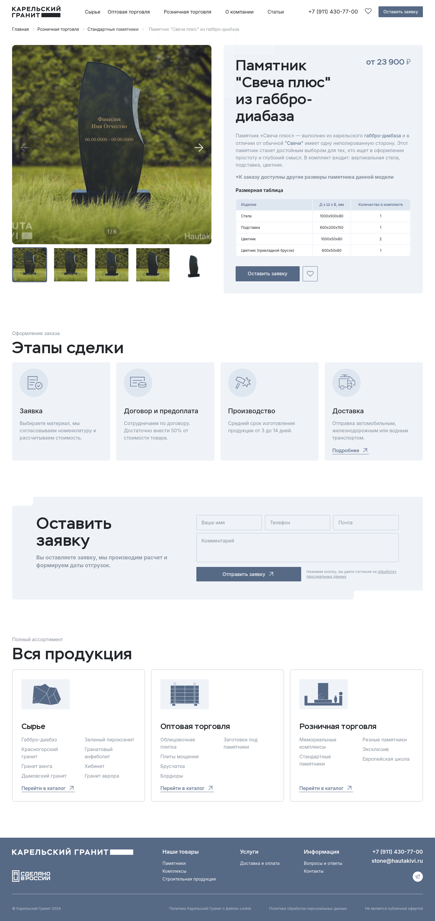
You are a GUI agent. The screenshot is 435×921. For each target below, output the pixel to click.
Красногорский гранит (39, 752)
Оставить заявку (400, 11)
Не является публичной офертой (394, 908)
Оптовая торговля (129, 12)
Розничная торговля (187, 12)
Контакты (314, 870)
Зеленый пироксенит (109, 739)
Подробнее (350, 450)
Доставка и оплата (260, 862)
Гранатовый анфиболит (99, 752)
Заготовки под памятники (240, 743)
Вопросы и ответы (323, 862)
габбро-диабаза (383, 136)
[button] (198, 147)
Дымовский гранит (44, 775)
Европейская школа (386, 759)
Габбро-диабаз (39, 739)
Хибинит (95, 766)
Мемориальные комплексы (318, 743)
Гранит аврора (102, 775)
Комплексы (174, 870)
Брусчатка (172, 766)
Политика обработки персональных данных (308, 908)
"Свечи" (294, 143)
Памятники (174, 862)
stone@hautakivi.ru (397, 860)
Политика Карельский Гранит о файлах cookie (210, 908)
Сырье (93, 12)
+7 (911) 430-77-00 (333, 11)
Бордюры (171, 775)
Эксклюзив (375, 749)
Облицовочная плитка (177, 743)
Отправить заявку (234, 573)
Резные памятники (384, 739)
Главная (20, 29)
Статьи (275, 12)
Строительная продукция (189, 878)
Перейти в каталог (48, 787)
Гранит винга (36, 766)
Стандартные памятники (113, 29)
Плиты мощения (179, 756)
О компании (239, 12)
